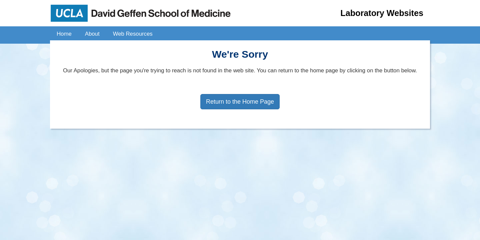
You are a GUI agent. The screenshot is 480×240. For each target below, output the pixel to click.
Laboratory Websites (381, 13)
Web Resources (133, 34)
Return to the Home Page (240, 101)
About (92, 34)
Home (64, 34)
